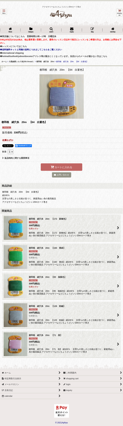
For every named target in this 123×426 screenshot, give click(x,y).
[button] (4, 12)
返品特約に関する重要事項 (15, 158)
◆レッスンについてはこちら (13, 46)
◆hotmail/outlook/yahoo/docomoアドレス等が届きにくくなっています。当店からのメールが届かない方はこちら (53, 56)
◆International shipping (12, 53)
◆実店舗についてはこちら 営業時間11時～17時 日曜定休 (28, 36)
